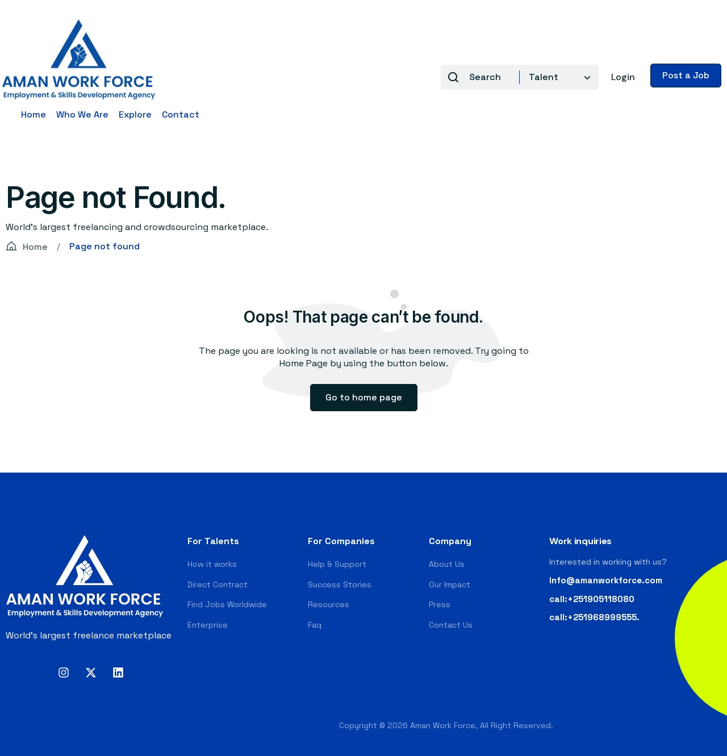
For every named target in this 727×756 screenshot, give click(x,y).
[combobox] (556, 77)
